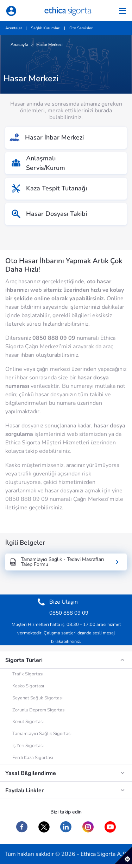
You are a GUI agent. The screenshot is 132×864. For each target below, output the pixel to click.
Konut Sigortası (28, 721)
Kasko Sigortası (28, 686)
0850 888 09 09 (53, 338)
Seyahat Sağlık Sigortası (37, 698)
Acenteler (13, 28)
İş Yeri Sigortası (28, 745)
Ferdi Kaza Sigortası (32, 757)
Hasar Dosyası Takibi (49, 214)
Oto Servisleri (81, 28)
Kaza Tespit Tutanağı (49, 188)
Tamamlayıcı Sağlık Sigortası (41, 733)
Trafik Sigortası (27, 674)
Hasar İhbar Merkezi (45, 138)
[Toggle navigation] (122, 10)
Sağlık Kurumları (46, 28)
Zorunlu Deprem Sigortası (38, 710)
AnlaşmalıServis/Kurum (38, 163)
